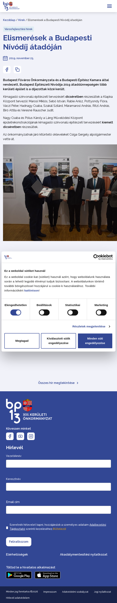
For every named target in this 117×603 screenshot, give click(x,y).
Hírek (21, 20)
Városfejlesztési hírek (18, 29)
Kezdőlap (9, 20)
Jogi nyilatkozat (102, 592)
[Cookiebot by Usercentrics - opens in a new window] (96, 257)
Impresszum (50, 592)
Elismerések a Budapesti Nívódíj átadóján (47, 42)
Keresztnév (13, 479)
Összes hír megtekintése (58, 383)
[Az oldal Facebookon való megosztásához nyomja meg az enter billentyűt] (7, 69)
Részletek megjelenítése (88, 326)
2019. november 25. (21, 58)
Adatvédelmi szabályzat (75, 592)
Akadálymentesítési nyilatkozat (83, 554)
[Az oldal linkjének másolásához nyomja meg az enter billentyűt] (17, 69)
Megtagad (21, 340)
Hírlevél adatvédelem (18, 598)
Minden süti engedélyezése (95, 341)
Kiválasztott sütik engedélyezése (58, 341)
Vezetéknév (14, 455)
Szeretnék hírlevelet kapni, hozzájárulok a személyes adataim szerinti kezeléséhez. (58, 527)
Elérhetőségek (17, 554)
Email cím (13, 502)
